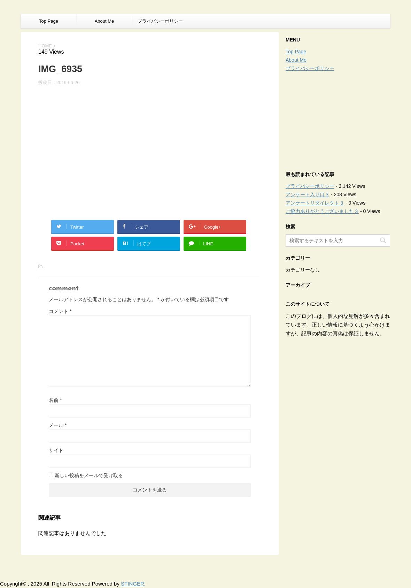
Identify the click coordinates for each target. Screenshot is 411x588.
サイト (56, 450)
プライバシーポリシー (160, 21)
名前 (55, 400)
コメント (60, 311)
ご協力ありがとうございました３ (322, 211)
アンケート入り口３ (307, 194)
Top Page (48, 21)
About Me (104, 21)
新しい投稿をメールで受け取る (89, 475)
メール (58, 425)
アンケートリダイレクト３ (315, 203)
